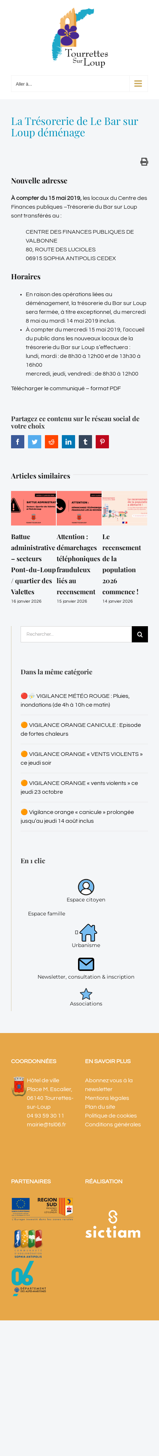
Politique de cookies (111, 1116)
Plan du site (100, 1107)
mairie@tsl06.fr (46, 1124)
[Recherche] (140, 634)
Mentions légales (107, 1098)
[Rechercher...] (76, 634)
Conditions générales (113, 1124)
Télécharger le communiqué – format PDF (66, 388)
